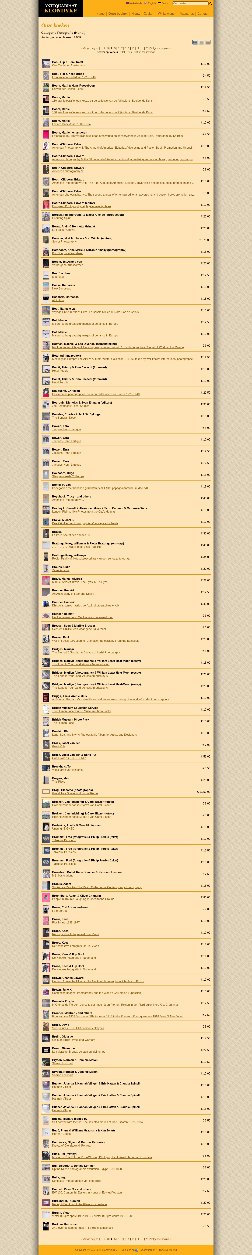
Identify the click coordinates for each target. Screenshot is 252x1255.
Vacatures (187, 13)
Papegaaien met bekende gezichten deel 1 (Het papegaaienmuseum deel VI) (100, 488)
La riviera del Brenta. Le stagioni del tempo (78, 1051)
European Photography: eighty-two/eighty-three (81, 206)
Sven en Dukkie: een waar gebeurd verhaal (79, 629)
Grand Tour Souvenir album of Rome (75, 793)
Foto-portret (59, 910)
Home (100, 13)
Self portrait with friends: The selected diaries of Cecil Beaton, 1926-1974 (97, 1122)
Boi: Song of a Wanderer (67, 253)
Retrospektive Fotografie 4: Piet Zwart (75, 934)
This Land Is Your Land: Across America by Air (80, 664)
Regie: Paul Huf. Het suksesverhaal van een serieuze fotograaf (91, 558)
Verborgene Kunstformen (67, 265)
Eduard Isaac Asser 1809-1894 (71, 124)
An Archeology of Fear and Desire (73, 593)
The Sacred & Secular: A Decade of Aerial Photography (86, 652)
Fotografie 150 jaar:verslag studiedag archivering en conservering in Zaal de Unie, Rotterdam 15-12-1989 (117, 135)
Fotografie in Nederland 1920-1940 (74, 77)
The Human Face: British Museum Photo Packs (81, 711)
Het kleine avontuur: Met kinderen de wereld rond (82, 617)
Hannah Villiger (61, 1086)
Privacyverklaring (167, 1250)
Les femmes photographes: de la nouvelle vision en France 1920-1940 (96, 394)
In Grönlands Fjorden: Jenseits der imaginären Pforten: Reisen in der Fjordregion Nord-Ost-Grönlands (115, 1004)
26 (146, 48)
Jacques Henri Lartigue (66, 429)
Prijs (129, 52)
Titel (122, 52)
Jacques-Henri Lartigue (66, 441)
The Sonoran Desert (64, 417)
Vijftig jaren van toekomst (67, 769)
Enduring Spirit (61, 218)
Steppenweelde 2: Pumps (68, 476)
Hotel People (60, 370)
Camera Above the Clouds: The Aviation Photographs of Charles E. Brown (98, 981)
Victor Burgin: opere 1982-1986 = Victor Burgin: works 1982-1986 (92, 1216)
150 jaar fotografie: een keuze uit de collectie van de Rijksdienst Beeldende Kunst (102, 100)
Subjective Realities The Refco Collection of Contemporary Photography (97, 887)
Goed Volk (58, 746)
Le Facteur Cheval (63, 229)
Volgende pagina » (160, 48)
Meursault (58, 276)
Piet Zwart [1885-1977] (66, 922)
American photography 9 (67, 171)
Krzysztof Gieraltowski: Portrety (71, 1145)
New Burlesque (61, 288)
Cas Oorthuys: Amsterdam (68, 65)
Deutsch (164, 3)
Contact (203, 13)
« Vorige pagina (89, 48)
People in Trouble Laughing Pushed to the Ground (83, 899)
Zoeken (149, 13)
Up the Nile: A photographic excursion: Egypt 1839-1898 (87, 1169)
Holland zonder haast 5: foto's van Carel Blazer (81, 805)
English (150, 3)
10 (133, 48)
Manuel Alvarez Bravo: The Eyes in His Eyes (79, 582)
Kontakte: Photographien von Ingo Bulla (77, 1180)
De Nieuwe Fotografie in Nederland (74, 957)
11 (137, 48)
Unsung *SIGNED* (63, 828)
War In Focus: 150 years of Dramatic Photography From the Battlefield (95, 640)
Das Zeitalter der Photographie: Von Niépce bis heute (85, 523)
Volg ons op (129, 1250)
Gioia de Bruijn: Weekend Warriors (73, 1039)
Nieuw (135, 13)
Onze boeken (118, 13)
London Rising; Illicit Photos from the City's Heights (83, 511)
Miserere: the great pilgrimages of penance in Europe (85, 323)
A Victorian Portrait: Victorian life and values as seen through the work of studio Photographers (110, 699)
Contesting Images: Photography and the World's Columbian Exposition (96, 992)
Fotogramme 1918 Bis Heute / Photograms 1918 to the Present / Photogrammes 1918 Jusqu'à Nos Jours (117, 1016)
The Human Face (63, 722)
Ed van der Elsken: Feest (67, 88)
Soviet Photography (64, 241)
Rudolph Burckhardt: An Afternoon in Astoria (79, 1204)
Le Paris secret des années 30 (71, 535)
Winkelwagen (167, 13)
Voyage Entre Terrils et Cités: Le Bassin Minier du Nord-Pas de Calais (95, 312)
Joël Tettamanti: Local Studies (70, 405)
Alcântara (58, 300)
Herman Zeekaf (61, 1133)
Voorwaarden (148, 1250)
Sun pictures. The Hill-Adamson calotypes (78, 1028)
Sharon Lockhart (62, 1063)
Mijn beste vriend (62, 875)
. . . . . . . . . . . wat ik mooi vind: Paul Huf (77, 546)
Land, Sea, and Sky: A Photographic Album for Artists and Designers (94, 734)
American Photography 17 (68, 499)
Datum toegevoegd (144, 52)
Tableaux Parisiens (64, 840)
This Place (58, 781)
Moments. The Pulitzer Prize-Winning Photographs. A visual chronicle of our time (102, 1157)
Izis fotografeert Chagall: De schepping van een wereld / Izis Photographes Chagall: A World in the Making (118, 347)
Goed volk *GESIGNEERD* (69, 758)
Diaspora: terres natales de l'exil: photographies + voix (85, 605)
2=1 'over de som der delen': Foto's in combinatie (82, 1227)
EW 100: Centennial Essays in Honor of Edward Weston (87, 1192)
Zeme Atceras (60, 570)
